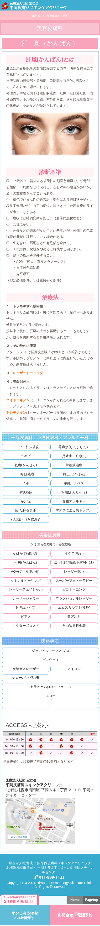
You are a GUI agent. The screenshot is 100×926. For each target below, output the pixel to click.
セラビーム (50, 687)
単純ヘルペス (74, 483)
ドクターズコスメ (25, 626)
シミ (50, 544)
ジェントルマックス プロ (50, 651)
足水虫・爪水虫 (74, 456)
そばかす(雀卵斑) (26, 553)
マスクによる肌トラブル (74, 510)
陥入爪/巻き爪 (25, 510)
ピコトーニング (74, 589)
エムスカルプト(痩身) (74, 607)
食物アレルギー (74, 501)
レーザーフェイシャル (25, 589)
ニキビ (26, 456)
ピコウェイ (50, 660)
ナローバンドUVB (25, 678)
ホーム (36, 15)
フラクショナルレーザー (74, 598)
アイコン (74, 669)
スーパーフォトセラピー (74, 580)
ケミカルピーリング (26, 580)
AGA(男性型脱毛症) (26, 571)
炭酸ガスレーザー (25, 669)
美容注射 (74, 616)
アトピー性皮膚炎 (25, 447)
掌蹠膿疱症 (74, 465)
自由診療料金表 (74, 626)
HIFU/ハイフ (25, 607)
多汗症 (26, 501)
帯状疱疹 (25, 492)
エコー (51, 696)
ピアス (26, 616)
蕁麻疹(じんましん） (74, 447)
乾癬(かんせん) (26, 465)
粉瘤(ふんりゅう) (74, 492)
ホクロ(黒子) (74, 553)
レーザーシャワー (25, 598)
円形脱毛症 (25, 474)
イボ (25, 483)
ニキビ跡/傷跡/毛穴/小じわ (74, 562)
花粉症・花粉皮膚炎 (26, 519)
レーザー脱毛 (74, 571)
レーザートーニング (28, 373)
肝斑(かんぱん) (26, 562)
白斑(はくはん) (74, 474)
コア (50, 705)
